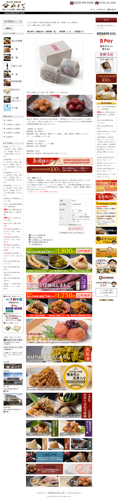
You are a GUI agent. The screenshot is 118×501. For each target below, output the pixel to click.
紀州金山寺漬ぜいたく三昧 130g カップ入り (106, 175)
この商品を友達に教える (39, 242)
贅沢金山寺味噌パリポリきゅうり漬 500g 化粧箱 (12, 247)
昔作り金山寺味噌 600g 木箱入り (12, 279)
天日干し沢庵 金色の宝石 (12, 224)
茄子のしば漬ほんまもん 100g (12, 219)
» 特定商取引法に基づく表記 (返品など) (71, 232)
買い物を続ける (36, 244)
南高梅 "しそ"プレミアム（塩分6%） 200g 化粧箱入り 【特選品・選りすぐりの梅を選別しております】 (13, 151)
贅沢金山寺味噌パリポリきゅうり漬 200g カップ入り (12, 231)
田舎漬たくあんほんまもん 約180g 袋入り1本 (106, 164)
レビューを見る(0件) (38, 235)
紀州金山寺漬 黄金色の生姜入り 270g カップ (105, 159)
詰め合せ (35, 22)
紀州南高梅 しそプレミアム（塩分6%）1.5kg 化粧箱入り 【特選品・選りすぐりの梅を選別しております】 (13, 190)
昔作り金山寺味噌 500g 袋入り (12, 268)
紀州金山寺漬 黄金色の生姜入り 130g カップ (105, 170)
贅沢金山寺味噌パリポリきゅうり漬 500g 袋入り (12, 239)
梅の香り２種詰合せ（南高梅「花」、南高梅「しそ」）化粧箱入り (58, 22)
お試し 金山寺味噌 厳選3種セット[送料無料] (13, 205)
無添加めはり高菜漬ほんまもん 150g (13, 200)
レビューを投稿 (36, 237)
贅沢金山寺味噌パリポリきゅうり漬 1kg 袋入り (13, 255)
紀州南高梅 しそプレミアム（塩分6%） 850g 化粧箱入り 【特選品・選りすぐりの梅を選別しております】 (13, 177)
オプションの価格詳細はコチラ (70, 224)
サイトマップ (41, 493)
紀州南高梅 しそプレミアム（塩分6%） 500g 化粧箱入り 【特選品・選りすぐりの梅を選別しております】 (13, 164)
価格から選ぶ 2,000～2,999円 (42, 25)
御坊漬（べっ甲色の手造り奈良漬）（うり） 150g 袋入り (13, 286)
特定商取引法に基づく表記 (56, 493)
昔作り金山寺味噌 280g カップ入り (12, 262)
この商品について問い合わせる (42, 240)
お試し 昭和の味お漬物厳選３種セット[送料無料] (13, 212)
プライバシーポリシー (74, 493)
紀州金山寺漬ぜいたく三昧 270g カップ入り (106, 133)
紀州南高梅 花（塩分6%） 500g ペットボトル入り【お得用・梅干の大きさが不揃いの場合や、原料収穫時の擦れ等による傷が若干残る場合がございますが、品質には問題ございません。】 (106, 145)
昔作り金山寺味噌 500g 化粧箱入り (12, 274)
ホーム (29, 22)
